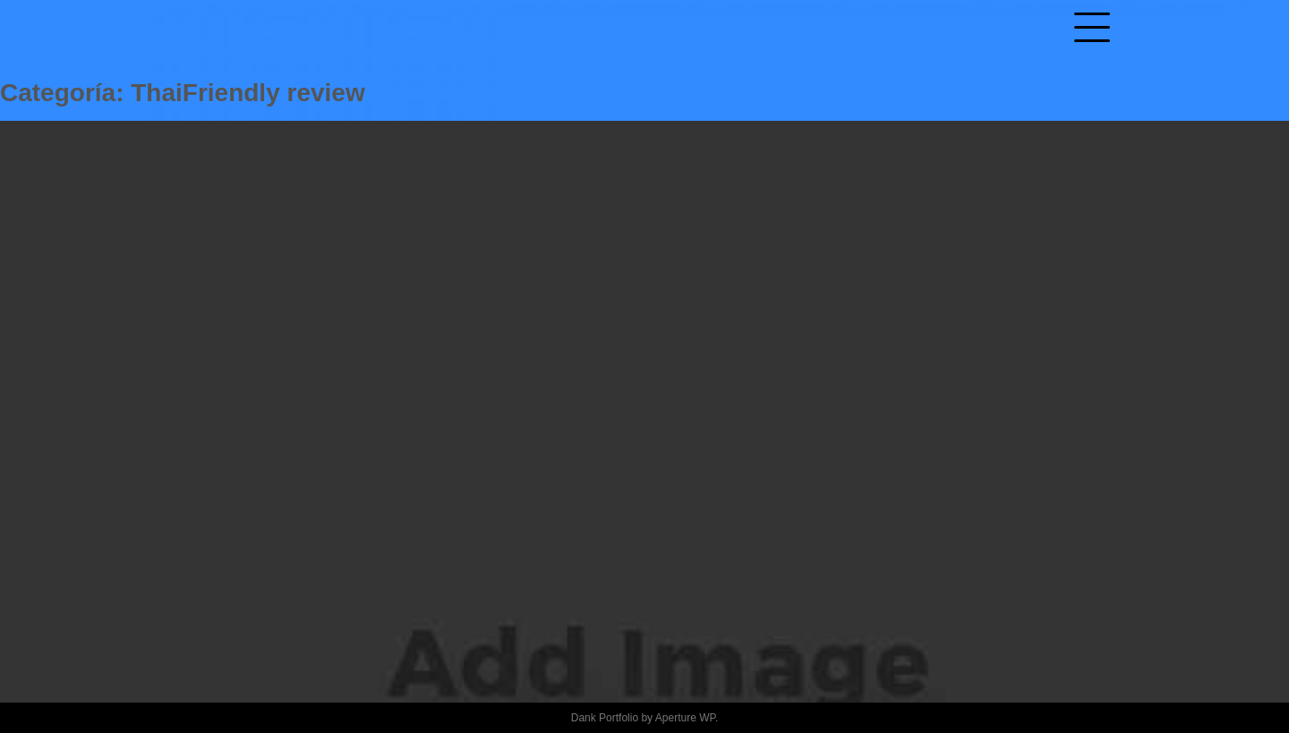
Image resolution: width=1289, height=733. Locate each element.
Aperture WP (685, 718)
